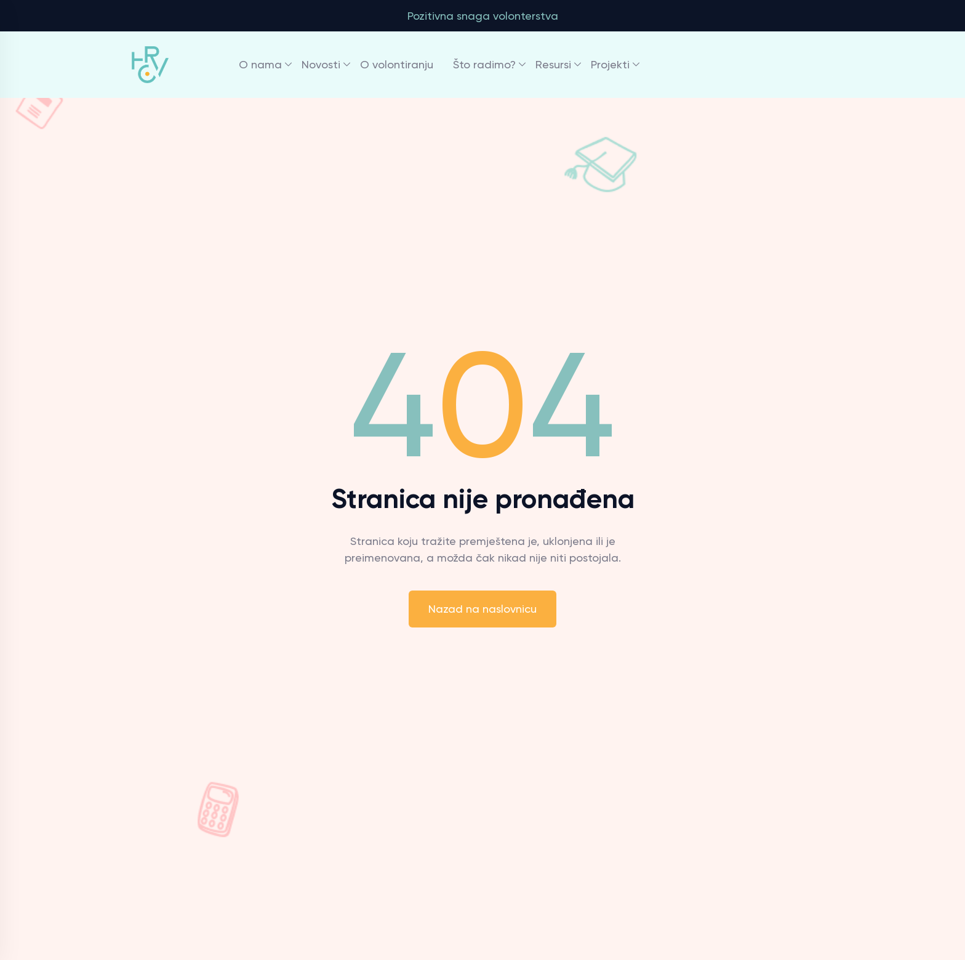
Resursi (553, 64)
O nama (260, 64)
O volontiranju (396, 64)
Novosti (321, 64)
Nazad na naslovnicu (482, 608)
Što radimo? (484, 64)
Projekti (610, 64)
